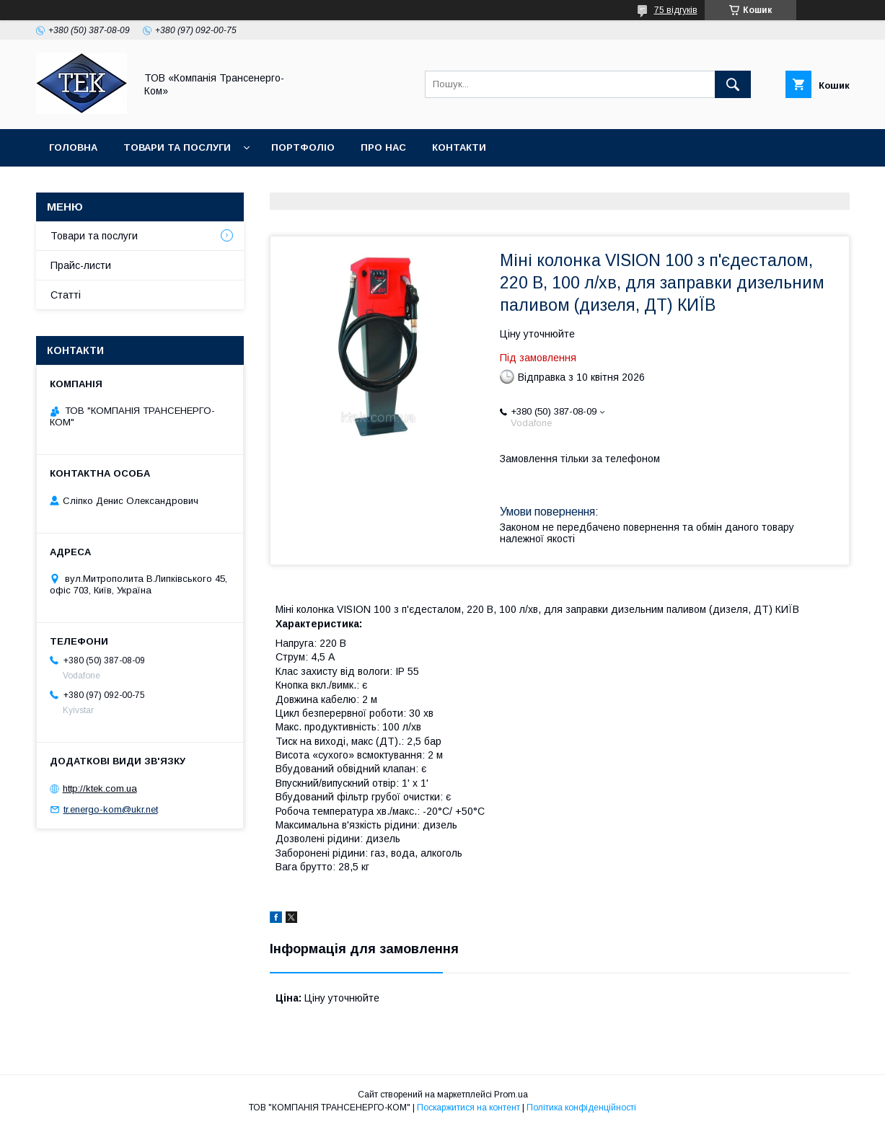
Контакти (459, 147)
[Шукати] (733, 84)
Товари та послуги (177, 147)
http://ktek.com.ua (100, 788)
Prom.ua (511, 1095)
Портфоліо (303, 147)
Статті (65, 295)
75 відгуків (675, 10)
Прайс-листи (80, 265)
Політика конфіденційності (581, 1107)
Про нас (383, 147)
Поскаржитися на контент (468, 1107)
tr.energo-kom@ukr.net (110, 809)
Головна (73, 147)
